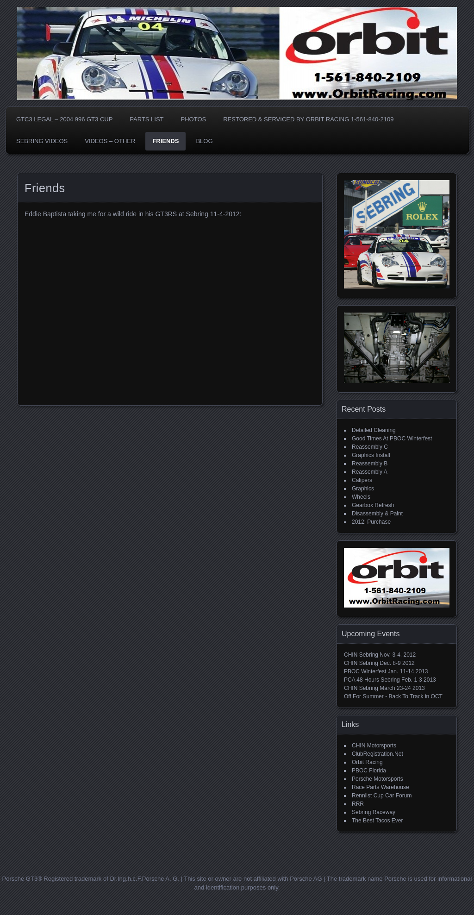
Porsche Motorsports (377, 779)
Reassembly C (370, 447)
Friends (165, 141)
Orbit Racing (367, 762)
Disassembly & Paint (377, 513)
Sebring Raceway (373, 812)
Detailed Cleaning (374, 430)
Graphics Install (371, 455)
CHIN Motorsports (374, 745)
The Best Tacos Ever (377, 820)
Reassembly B (369, 463)
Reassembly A (369, 472)
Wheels (361, 497)
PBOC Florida (369, 770)
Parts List (146, 119)
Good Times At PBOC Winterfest (392, 438)
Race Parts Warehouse (380, 787)
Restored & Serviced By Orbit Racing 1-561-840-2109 (308, 119)
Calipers (362, 480)
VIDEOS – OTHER (110, 141)
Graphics (363, 488)
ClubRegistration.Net (377, 754)
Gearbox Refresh (373, 505)
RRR (358, 804)
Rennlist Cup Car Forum (382, 795)
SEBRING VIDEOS (42, 141)
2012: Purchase (371, 522)
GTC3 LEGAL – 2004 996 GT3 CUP (64, 119)
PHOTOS (193, 119)
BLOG (204, 141)
